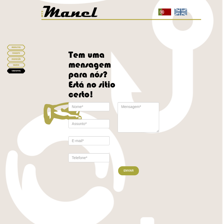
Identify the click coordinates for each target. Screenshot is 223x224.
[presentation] (147, 147)
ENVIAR (128, 170)
